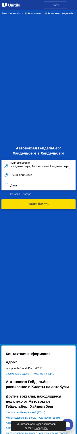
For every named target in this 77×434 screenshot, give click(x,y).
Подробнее (41, 428)
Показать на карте (43, 373)
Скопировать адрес (17, 373)
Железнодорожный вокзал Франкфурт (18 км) (33, 417)
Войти (55, 5)
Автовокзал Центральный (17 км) (25, 412)
